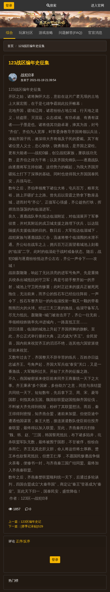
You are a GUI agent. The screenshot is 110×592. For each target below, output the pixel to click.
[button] (8, 19)
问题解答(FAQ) (70, 33)
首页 (11, 46)
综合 (9, 33)
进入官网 (97, 5)
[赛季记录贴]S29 (32, 526)
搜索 (51, 5)
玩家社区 (26, 33)
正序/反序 (23, 541)
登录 (9, 5)
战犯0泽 (27, 75)
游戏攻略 (46, 33)
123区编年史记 (31, 521)
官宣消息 (95, 33)
